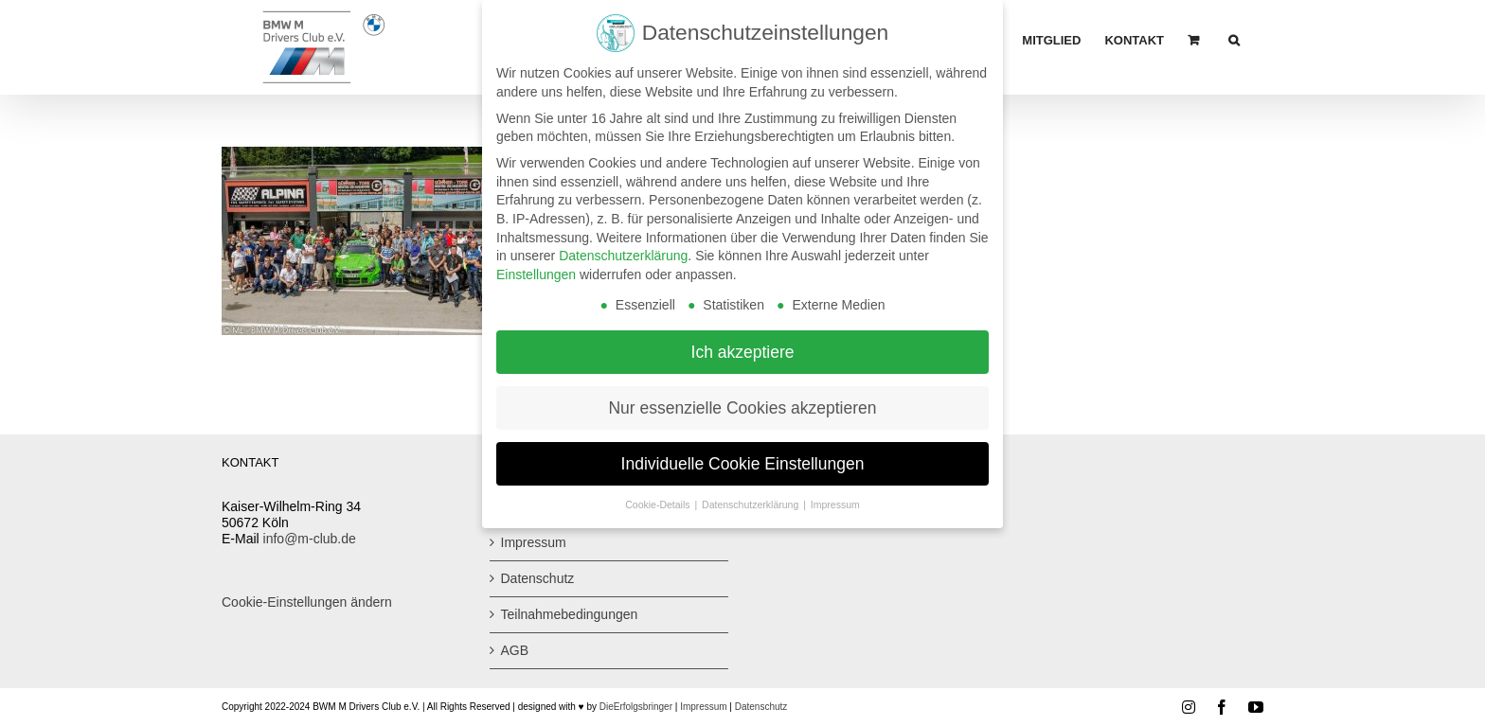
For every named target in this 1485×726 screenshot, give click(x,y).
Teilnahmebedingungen (569, 614)
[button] (1234, 40)
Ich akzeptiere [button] (743, 346)
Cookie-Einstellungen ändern (307, 602)
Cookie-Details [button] (658, 499)
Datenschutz (538, 578)
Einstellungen (536, 268)
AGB (515, 650)
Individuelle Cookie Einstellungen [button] (743, 458)
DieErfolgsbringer (635, 706)
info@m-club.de (309, 538)
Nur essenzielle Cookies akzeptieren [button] (742, 402)
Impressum (533, 542)
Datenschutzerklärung (623, 249)
